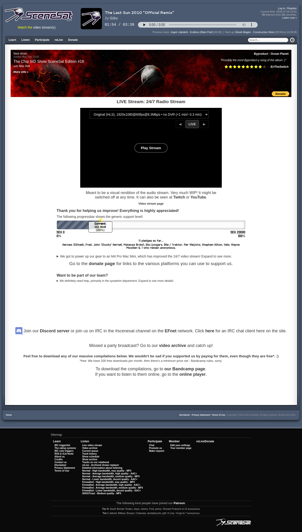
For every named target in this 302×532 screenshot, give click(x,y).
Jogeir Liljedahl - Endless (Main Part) (191, 32)
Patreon (179, 503)
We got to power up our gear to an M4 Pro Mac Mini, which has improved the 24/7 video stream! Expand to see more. (146, 256)
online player (193, 374)
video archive (172, 345)
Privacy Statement (201, 415)
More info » (21, 72)
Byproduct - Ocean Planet (271, 53)
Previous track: (162, 32)
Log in (281, 8)
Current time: (279, 11)
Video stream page (151, 203)
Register (292, 8)
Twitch (179, 197)
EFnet (170, 331)
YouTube (198, 197)
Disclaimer (184, 415)
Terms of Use (218, 415)
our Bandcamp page (184, 369)
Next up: (230, 32)
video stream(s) (44, 27)
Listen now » (289, 17)
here (209, 331)
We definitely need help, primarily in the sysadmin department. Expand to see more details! (117, 281)
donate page (102, 263)
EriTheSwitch (280, 66)
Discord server (55, 331)
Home (9, 415)
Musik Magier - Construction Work (254, 32)
